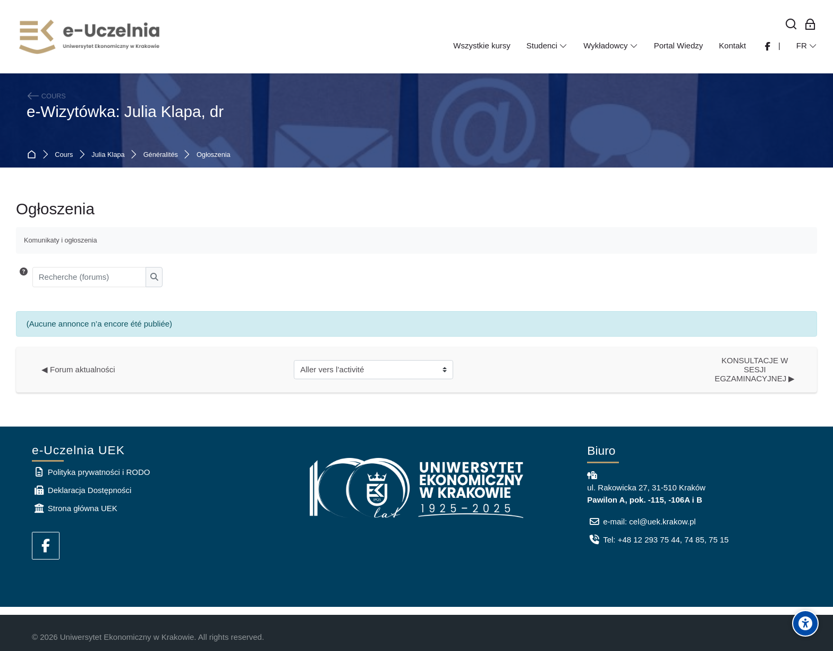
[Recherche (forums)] (89, 277)
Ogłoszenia (214, 155)
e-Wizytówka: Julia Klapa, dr (125, 111)
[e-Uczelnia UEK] (90, 36)
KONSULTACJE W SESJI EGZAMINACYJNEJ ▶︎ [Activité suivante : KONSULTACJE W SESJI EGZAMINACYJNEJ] (755, 369)
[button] (23, 277)
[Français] (806, 45)
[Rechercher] (791, 24)
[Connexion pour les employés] (810, 24)
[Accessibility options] (805, 623)
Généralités (160, 155)
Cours (64, 155)
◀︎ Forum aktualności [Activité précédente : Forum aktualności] (78, 369)
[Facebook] (46, 546)
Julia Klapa (107, 155)
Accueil (34, 155)
